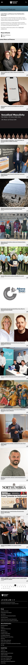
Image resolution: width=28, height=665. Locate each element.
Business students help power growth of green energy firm (13, 376)
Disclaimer (3, 638)
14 (24, 585)
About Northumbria (6, 623)
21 (15, 586)
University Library (4, 617)
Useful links (4, 648)
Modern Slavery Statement (6, 640)
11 (18, 585)
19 (11, 586)
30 (7, 588)
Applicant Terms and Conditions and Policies (9, 620)
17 (7, 586)
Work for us (3, 630)
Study (2, 609)
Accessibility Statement (5, 635)
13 (22, 585)
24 (21, 586)
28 (3, 588)
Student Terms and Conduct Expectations (9, 619)
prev (1, 585)
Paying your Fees (4, 651)
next (9, 588)
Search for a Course (4, 611)
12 (20, 585)
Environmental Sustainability (6, 656)
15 (3, 586)
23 (19, 586)
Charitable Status (4, 632)
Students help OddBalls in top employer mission (11, 545)
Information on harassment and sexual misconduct (11, 643)
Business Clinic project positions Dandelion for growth (12, 276)
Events (3, 36)
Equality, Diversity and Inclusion (7, 653)
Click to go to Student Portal (6, 658)
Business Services (4, 625)
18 (9, 586)
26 (25, 586)
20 (13, 586)
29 (5, 588)
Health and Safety (4, 654)
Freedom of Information (5, 633)
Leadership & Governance (6, 628)
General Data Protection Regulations (8, 661)
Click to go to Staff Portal (6, 659)
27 (1, 588)
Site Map (2, 645)
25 (23, 586)
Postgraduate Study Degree (6, 612)
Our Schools (3, 614)
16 (5, 586)
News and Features (6, 35)
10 (17, 585)
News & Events (5, 33)
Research (2, 627)
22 (17, 586)
